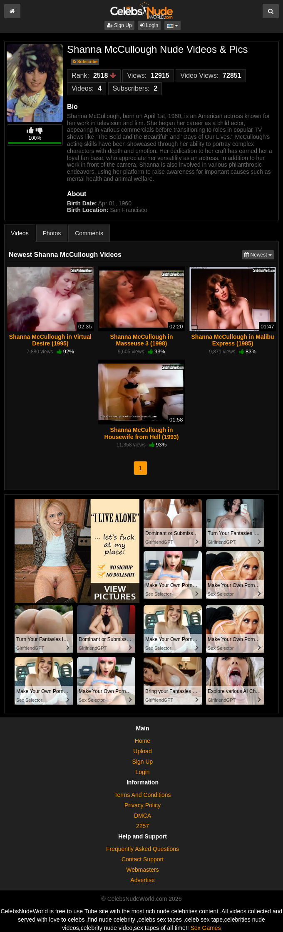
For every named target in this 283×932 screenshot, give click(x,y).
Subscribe (85, 61)
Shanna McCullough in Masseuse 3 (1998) (141, 340)
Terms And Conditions (142, 794)
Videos (20, 233)
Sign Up (119, 25)
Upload (142, 751)
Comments (89, 233)
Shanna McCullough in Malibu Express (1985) (232, 340)
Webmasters (142, 869)
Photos (52, 233)
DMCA (142, 815)
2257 (142, 826)
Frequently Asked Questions (142, 849)
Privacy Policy (142, 805)
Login (149, 25)
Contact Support (143, 859)
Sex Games (206, 928)
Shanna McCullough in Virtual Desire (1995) (50, 340)
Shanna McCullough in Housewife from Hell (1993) (141, 433)
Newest (259, 254)
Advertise (142, 880)
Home (142, 740)
